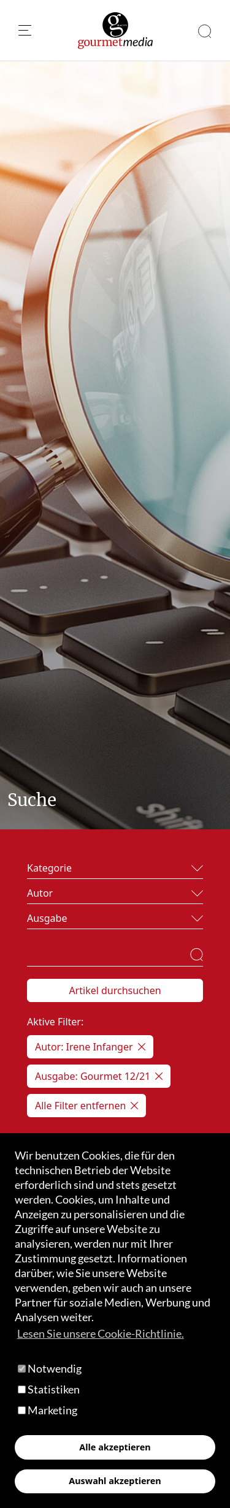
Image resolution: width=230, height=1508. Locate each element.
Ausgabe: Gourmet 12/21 (99, 1076)
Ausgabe (47, 918)
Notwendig (50, 1368)
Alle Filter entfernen (86, 1105)
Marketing (47, 1410)
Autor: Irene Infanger (90, 1047)
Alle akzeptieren (114, 1447)
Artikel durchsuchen (115, 990)
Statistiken (49, 1389)
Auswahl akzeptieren (115, 1481)
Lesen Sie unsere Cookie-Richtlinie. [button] (100, 1333)
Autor (40, 893)
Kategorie (49, 868)
